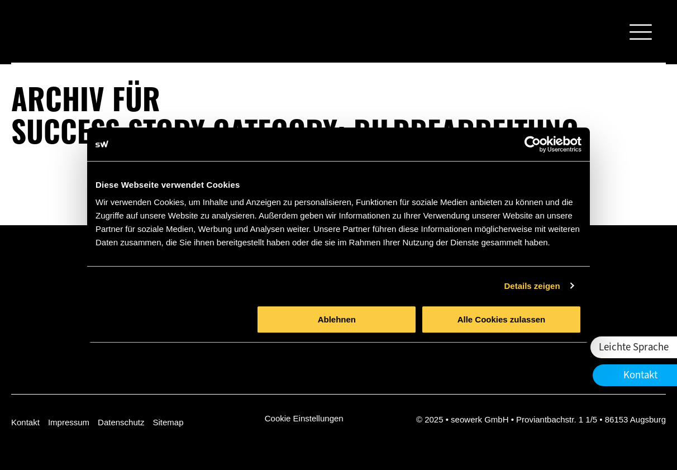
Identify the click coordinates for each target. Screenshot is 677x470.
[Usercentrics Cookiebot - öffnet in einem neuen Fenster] (532, 144)
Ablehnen (337, 319)
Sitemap (167, 422)
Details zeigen (532, 286)
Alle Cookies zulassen (501, 319)
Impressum (68, 422)
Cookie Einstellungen (304, 418)
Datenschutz (121, 422)
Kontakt (25, 422)
